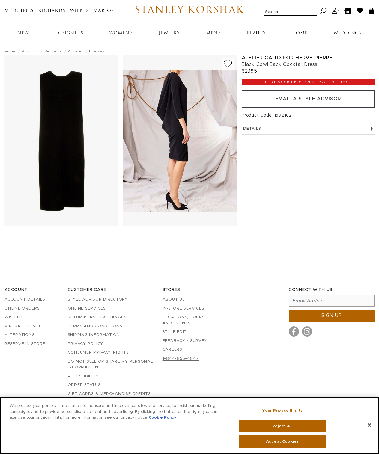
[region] (189, 425)
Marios (103, 11)
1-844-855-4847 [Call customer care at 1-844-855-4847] (181, 359)
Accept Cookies (282, 442)
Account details (24, 299)
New (23, 33)
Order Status (84, 385)
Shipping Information (94, 335)
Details (308, 129)
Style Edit (175, 332)
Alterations (19, 335)
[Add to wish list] (228, 64)
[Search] (323, 11)
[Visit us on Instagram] (307, 331)
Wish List (15, 317)
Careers (172, 350)
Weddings (347, 33)
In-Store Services (183, 308)
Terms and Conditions (95, 326)
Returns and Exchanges (97, 317)
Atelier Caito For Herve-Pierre (287, 57)
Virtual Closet (22, 326)
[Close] (369, 425)
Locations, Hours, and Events (184, 320)
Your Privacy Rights (282, 411)
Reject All (282, 426)
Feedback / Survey (185, 341)
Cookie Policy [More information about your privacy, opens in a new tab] (162, 418)
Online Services (87, 308)
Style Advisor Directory (98, 299)
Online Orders (22, 308)
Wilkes (79, 11)
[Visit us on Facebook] (294, 331)
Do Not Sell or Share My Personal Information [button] (110, 364)
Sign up (331, 315)
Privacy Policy (85, 344)
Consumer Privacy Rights (98, 353)
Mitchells (19, 11)
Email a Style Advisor (308, 98)
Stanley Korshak (189, 11)
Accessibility (83, 376)
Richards (51, 11)
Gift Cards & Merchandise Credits (109, 394)
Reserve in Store (24, 344)
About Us (174, 299)
